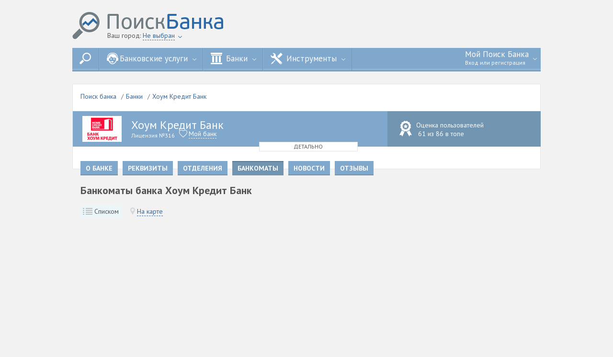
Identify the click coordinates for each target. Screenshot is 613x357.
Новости (309, 168)
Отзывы (354, 168)
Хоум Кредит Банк (179, 96)
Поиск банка (98, 96)
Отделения (202, 168)
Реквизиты (148, 168)
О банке (99, 168)
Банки (233, 58)
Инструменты (308, 58)
